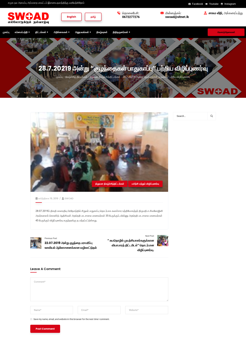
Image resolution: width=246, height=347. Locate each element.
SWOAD (69, 198)
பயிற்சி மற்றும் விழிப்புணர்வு (145, 183)
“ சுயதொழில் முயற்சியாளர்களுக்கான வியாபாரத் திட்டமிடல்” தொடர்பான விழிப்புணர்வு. (130, 245)
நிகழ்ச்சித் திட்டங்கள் (76, 76)
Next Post (149, 236)
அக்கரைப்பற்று (226, 13)
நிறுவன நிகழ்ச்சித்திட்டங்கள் (105, 76)
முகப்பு (59, 76)
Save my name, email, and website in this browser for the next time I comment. (71, 319)
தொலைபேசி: (131, 15)
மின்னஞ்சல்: (177, 15)
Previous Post (51, 238)
